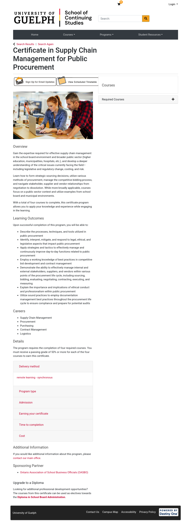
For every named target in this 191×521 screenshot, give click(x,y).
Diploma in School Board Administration (41, 497)
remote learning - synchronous (35, 377)
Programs (105, 34)
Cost (22, 436)
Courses (68, 34)
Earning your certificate (33, 413)
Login (172, 4)
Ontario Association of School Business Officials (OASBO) (54, 472)
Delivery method (29, 366)
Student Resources (149, 34)
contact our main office (26, 458)
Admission (26, 402)
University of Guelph (24, 512)
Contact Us (92, 512)
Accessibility (128, 512)
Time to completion (31, 424)
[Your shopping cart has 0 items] (119, 4)
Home (34, 34)
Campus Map (110, 512)
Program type (27, 391)
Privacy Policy (147, 512)
